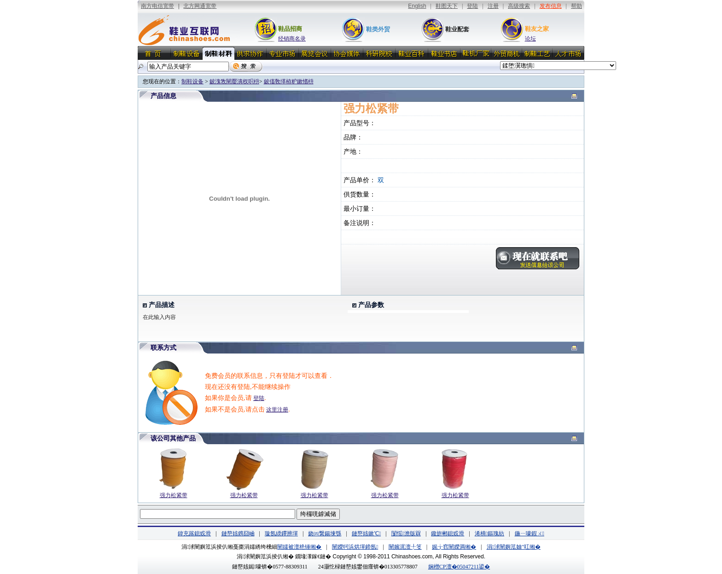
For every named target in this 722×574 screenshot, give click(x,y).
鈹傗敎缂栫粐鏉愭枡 (289, 81)
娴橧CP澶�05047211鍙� (459, 566)
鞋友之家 (537, 28)
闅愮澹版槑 (406, 533)
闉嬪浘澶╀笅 (405, 547)
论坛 (530, 38)
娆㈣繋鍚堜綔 (324, 533)
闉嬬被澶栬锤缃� (299, 547)
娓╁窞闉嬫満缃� (454, 547)
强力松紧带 (173, 495)
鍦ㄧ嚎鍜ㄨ (529, 533)
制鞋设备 (192, 81)
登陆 (258, 398)
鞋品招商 (290, 28)
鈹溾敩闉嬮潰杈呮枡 (234, 81)
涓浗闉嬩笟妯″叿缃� (514, 547)
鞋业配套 (457, 29)
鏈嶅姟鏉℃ (366, 533)
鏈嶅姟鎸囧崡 (238, 533)
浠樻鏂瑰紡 (489, 533)
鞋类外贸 (378, 29)
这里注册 (277, 409)
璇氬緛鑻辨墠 (281, 533)
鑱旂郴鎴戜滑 (447, 533)
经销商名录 (292, 38)
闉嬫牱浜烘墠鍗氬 (355, 547)
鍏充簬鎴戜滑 (194, 533)
